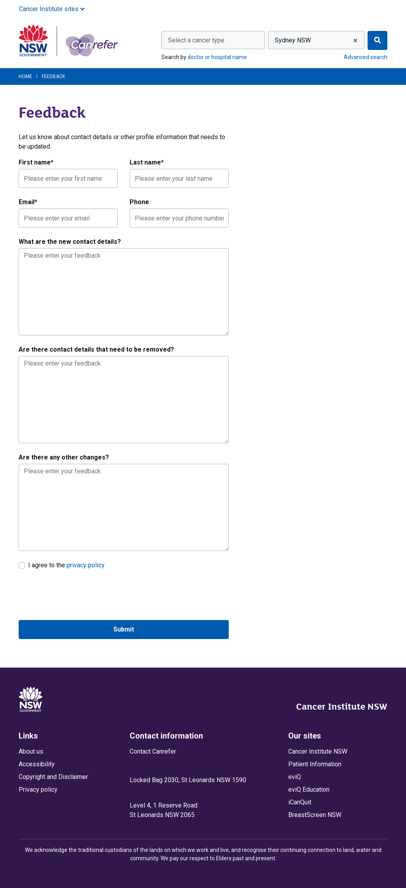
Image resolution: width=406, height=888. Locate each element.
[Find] (377, 40)
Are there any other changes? (64, 457)
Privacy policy (38, 789)
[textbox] (213, 40)
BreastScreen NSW (314, 815)
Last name (147, 162)
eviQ (294, 777)
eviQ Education (308, 789)
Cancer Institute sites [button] (51, 9)
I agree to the (66, 565)
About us (31, 751)
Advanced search (365, 57)
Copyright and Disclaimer (53, 777)
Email (28, 202)
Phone (139, 202)
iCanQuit (299, 802)
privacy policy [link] (86, 565)
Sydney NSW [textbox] (293, 40)
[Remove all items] (354, 40)
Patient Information (314, 764)
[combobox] (213, 40)
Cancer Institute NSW (341, 706)
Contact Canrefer (153, 751)
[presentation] (79, 595)
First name (36, 162)
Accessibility (37, 764)
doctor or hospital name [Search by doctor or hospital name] (217, 57)
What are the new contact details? (70, 241)
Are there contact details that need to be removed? (96, 349)
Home (25, 76)
